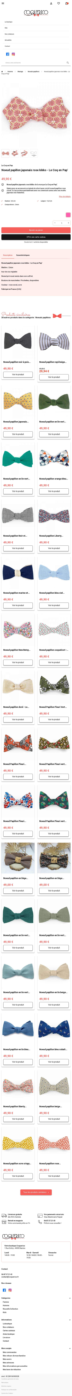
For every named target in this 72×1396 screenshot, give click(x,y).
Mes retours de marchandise (14, 1356)
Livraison (6, 1337)
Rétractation (4, 1382)
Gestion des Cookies (7, 1393)
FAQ (6, 28)
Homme (6, 1305)
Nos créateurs (9, 34)
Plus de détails (65, 197)
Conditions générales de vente (10, 1379)
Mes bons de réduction (12, 1370)
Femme (6, 1302)
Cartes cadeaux (9, 1331)
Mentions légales (6, 1386)
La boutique (8, 22)
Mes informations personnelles (15, 1366)
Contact (7, 46)
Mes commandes (9, 1352)
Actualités (8, 40)
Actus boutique (8, 1334)
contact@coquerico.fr (10, 1277)
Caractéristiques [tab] (23, 255)
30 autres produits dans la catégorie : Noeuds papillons (26, 315)
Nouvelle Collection (10, 1309)
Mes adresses (8, 1363)
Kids (4, 1312)
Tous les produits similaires (35, 1192)
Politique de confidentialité (8, 1389)
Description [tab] (7, 255)
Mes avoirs (7, 1359)
